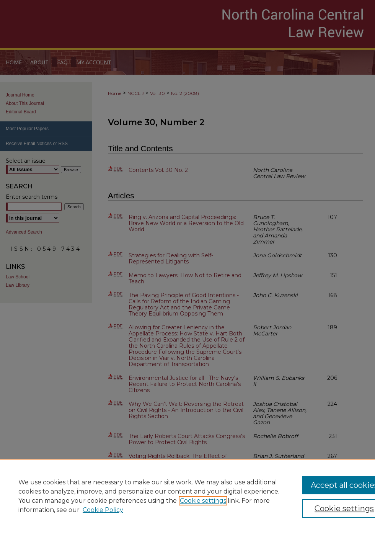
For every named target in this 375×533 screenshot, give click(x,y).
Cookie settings (203, 500)
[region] (187, 496)
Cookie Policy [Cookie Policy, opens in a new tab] (103, 509)
